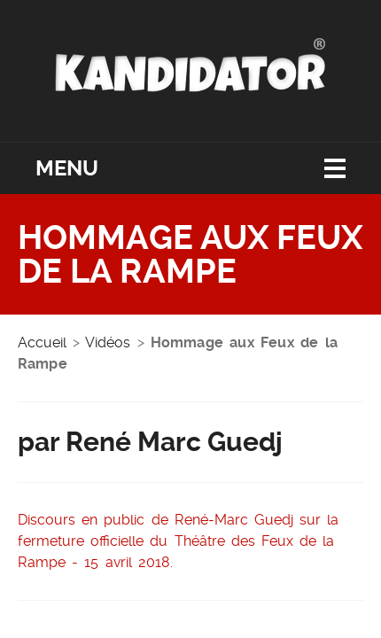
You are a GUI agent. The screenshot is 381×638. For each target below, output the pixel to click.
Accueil (42, 342)
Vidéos (107, 342)
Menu (66, 168)
